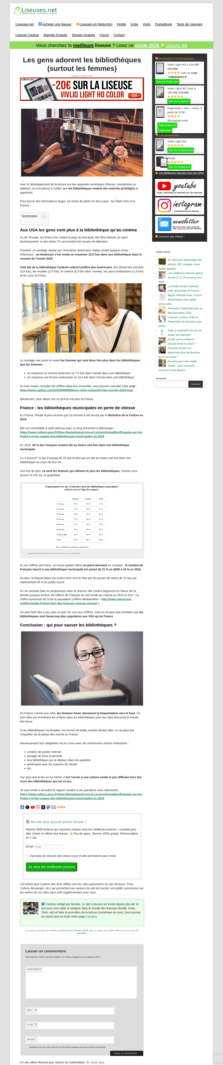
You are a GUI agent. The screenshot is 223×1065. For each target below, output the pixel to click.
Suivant (137, 1032)
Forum (104, 34)
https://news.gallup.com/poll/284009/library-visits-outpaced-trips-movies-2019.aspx (72, 376)
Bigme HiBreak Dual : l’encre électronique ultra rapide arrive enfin (180, 298)
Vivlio (146, 23)
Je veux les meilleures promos (49, 828)
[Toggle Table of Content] (41, 205)
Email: (29, 808)
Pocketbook (163, 23)
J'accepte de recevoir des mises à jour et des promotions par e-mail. (67, 816)
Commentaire (34, 927)
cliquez (161, 44)
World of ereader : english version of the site (111, 1056)
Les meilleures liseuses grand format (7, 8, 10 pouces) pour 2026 (180, 276)
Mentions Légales (127, 1049)
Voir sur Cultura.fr (179, 100)
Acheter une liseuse (55, 23)
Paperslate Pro (167, 124)
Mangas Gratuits (55, 34)
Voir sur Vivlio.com (167, 80)
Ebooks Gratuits (83, 34)
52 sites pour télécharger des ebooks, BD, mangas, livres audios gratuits (180, 263)
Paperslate (164, 129)
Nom (31, 968)
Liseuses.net (25, 23)
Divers (54, 888)
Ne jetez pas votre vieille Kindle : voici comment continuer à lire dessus (177, 365)
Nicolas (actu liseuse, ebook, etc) (77, 888)
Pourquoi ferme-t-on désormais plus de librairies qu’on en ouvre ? (179, 351)
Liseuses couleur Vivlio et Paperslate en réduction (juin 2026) (179, 321)
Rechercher (161, 377)
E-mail (31, 982)
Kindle (121, 23)
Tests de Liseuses (189, 23)
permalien (82, 891)
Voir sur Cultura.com (181, 149)
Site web (31, 996)
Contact (119, 34)
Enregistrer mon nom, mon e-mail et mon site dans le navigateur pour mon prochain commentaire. (67, 1005)
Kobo (134, 23)
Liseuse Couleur (27, 34)
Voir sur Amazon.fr (179, 165)
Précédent (28, 1032)
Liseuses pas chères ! (169, 235)
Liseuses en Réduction (94, 23)
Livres (111, 888)
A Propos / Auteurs (111, 1049)
